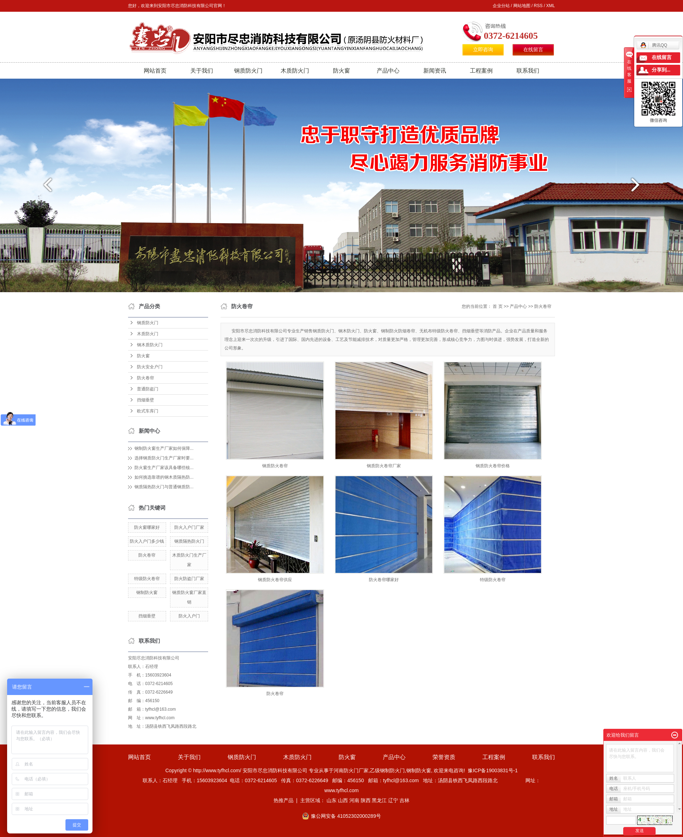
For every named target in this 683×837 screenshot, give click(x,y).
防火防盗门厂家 (189, 578)
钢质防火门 (248, 71)
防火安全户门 (150, 366)
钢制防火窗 (147, 592)
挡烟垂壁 (145, 400)
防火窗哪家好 (147, 527)
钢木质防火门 (150, 344)
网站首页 (155, 71)
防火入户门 (189, 616)
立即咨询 (483, 49)
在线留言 (533, 49)
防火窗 (341, 71)
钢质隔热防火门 (189, 541)
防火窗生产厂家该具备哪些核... (164, 467)
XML (550, 5)
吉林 (404, 800)
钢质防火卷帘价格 (493, 465)
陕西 (366, 800)
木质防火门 (295, 71)
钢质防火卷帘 (275, 465)
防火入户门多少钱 (147, 541)
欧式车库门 (147, 411)
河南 (354, 800)
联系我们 (528, 71)
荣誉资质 (444, 757)
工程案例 (481, 71)
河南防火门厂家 (351, 770)
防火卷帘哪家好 (384, 579)
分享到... (661, 70)
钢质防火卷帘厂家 (384, 465)
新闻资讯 (434, 71)
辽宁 (393, 800)
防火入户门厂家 (189, 527)
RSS (538, 5)
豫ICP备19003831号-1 (493, 770)
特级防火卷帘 (147, 578)
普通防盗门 (147, 388)
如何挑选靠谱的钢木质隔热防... (164, 477)
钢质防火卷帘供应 (275, 579)
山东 (332, 800)
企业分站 (501, 5)
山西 (343, 800)
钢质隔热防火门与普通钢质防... (164, 486)
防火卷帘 (145, 377)
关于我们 (201, 71)
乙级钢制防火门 (387, 770)
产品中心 (388, 71)
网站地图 (521, 5)
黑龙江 (379, 800)
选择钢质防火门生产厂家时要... (164, 458)
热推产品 (283, 800)
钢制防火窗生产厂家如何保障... (164, 448)
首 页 (497, 306)
